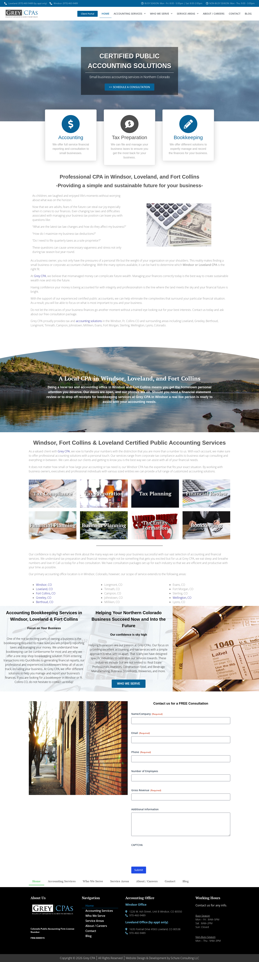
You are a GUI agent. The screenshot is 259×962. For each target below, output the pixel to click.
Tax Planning (155, 493)
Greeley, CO (43, 598)
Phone (141, 752)
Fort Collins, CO (45, 593)
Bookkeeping (188, 137)
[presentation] (158, 855)
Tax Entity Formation (155, 525)
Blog (248, 13)
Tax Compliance (52, 493)
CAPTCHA (137, 845)
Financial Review (206, 493)
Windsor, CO (44, 585)
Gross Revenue (146, 790)
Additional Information (145, 809)
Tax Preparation (129, 137)
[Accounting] (71, 124)
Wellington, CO (182, 598)
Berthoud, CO (44, 602)
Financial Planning (53, 525)
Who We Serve (161, 13)
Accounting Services (130, 13)
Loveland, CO (44, 589)
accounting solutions (89, 321)
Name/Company (147, 714)
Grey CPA (40, 276)
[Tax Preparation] (129, 124)
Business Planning (104, 525)
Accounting (70, 137)
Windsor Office (135, 905)
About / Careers (213, 13)
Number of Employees (144, 771)
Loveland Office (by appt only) (146, 922)
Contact (234, 13)
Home (105, 13)
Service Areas (188, 13)
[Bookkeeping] (188, 124)
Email (140, 733)
